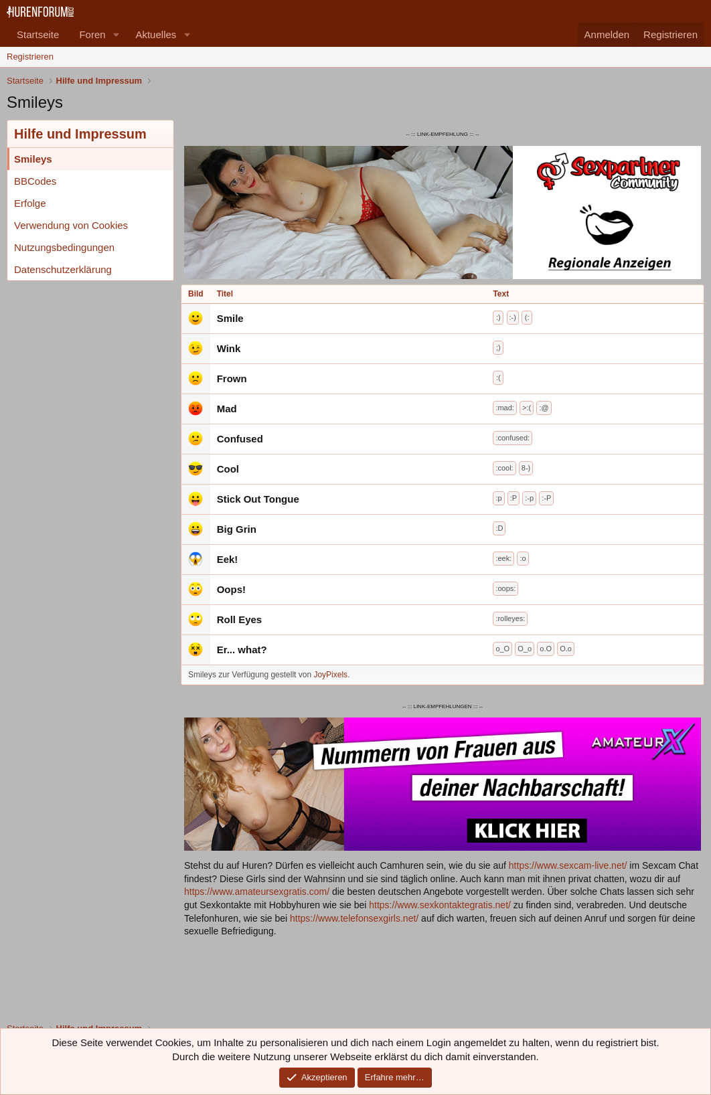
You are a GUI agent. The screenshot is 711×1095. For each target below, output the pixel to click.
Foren (92, 34)
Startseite (38, 34)
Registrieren (30, 57)
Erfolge (30, 203)
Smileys (33, 159)
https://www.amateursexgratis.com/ (256, 891)
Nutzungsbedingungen (64, 247)
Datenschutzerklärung (63, 269)
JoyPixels (330, 674)
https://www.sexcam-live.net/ (568, 865)
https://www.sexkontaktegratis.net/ (440, 905)
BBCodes (35, 181)
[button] (115, 34)
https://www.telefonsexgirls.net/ (354, 918)
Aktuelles (155, 34)
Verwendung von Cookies (71, 225)
